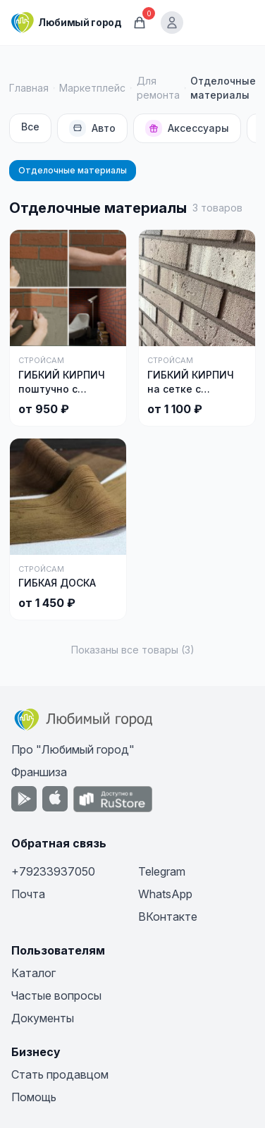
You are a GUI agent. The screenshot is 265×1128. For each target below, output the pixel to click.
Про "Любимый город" (73, 749)
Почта (28, 894)
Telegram (161, 871)
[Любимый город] (66, 22)
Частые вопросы (56, 995)
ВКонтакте (167, 916)
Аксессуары (187, 128)
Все (30, 127)
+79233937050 (53, 871)
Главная (29, 88)
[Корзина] (139, 22)
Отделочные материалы (72, 170)
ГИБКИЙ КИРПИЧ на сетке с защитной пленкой (196, 389)
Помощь (33, 1097)
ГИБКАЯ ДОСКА (57, 583)
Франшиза (39, 772)
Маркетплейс (92, 88)
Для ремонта (158, 88)
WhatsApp (165, 894)
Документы (42, 1018)
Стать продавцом (60, 1074)
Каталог (33, 973)
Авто (92, 128)
